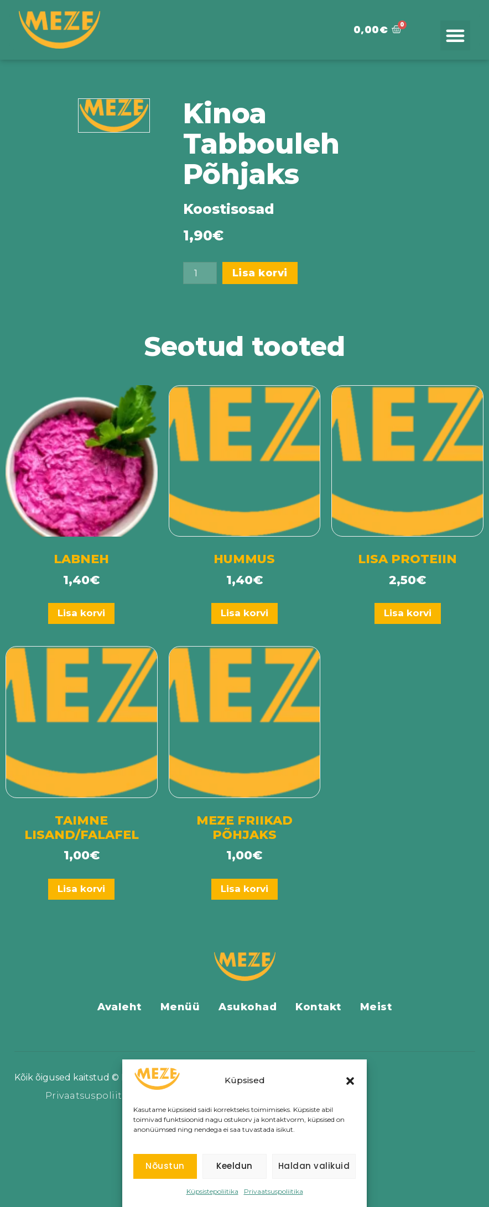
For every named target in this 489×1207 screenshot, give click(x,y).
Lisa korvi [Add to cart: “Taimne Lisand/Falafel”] (81, 888)
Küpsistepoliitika (212, 1191)
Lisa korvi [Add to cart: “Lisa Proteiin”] (407, 612)
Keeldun (234, 1166)
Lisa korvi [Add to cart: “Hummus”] (244, 612)
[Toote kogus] (200, 273)
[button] (350, 1081)
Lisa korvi (260, 273)
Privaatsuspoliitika (273, 1191)
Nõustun (165, 1166)
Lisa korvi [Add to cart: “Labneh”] (81, 612)
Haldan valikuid (314, 1166)
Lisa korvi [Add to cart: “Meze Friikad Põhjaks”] (244, 888)
